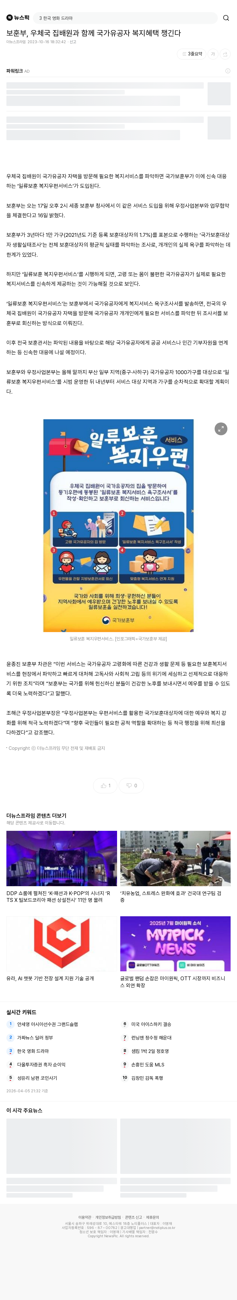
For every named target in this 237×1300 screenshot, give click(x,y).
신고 (73, 42)
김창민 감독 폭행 (147, 1078)
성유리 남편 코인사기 (37, 1078)
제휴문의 (152, 1217)
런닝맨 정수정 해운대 (151, 1038)
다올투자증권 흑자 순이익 (41, 1065)
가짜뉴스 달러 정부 (35, 1038)
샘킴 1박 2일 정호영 (150, 1051)
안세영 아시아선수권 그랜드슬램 (47, 1024)
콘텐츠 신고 (133, 1217)
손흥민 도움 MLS (147, 1065)
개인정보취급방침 (108, 1217)
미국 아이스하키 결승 (151, 1024)
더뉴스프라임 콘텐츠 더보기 (36, 816)
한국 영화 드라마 (33, 1051)
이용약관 (84, 1217)
